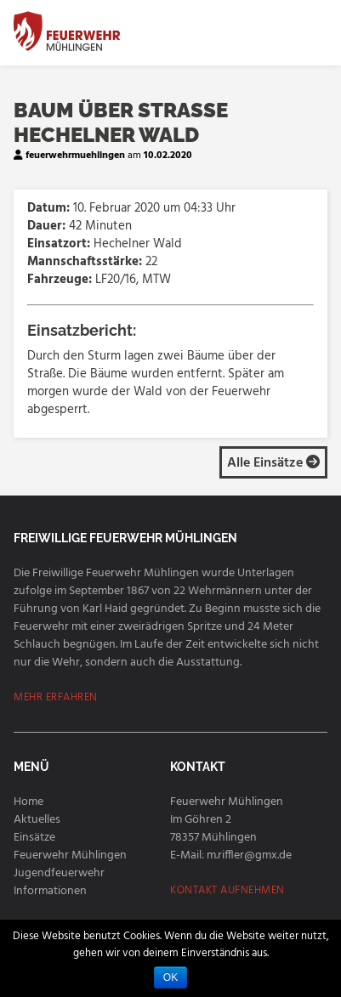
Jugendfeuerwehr (59, 873)
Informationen (50, 891)
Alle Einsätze (273, 463)
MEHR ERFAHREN (56, 697)
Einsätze (34, 837)
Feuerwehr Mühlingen (70, 855)
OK (170, 977)
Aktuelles (37, 820)
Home (28, 802)
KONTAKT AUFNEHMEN (227, 890)
